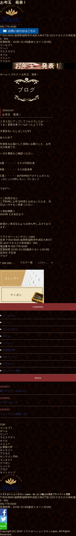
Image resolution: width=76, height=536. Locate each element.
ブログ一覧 (26, 262)
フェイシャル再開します (14, 414)
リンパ (4, 48)
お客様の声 (9, 349)
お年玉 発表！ (30, 74)
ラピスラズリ (7, 51)
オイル (4, 54)
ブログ (14, 74)
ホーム (4, 74)
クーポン (5, 463)
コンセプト (6, 45)
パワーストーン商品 (44, 262)
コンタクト (6, 459)
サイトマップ (7, 472)
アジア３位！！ (9, 402)
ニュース (5, 466)
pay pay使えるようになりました (8, 262)
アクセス (5, 61)
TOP (2, 424)
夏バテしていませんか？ (14, 390)
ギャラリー (9, 357)
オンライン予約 (12, 370)
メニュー (5, 57)
